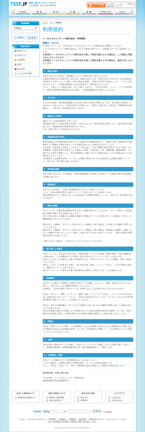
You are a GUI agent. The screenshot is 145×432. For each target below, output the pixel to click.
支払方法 (84, 397)
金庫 (19, 64)
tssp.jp (50, 422)
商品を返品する (55, 400)
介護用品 (21, 60)
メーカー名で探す (25, 73)
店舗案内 (72, 419)
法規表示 (62, 419)
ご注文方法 (116, 397)
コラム (93, 422)
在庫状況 (84, 400)
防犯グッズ (22, 51)
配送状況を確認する (26, 397)
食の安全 (21, 69)
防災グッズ (22, 55)
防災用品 (65, 422)
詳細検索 (20, 37)
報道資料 (82, 419)
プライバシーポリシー (36, 419)
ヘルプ (51, 23)
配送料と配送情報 (56, 397)
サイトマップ (112, 419)
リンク (123, 419)
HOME (45, 23)
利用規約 (52, 419)
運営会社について (96, 419)
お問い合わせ (117, 400)
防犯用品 (57, 422)
